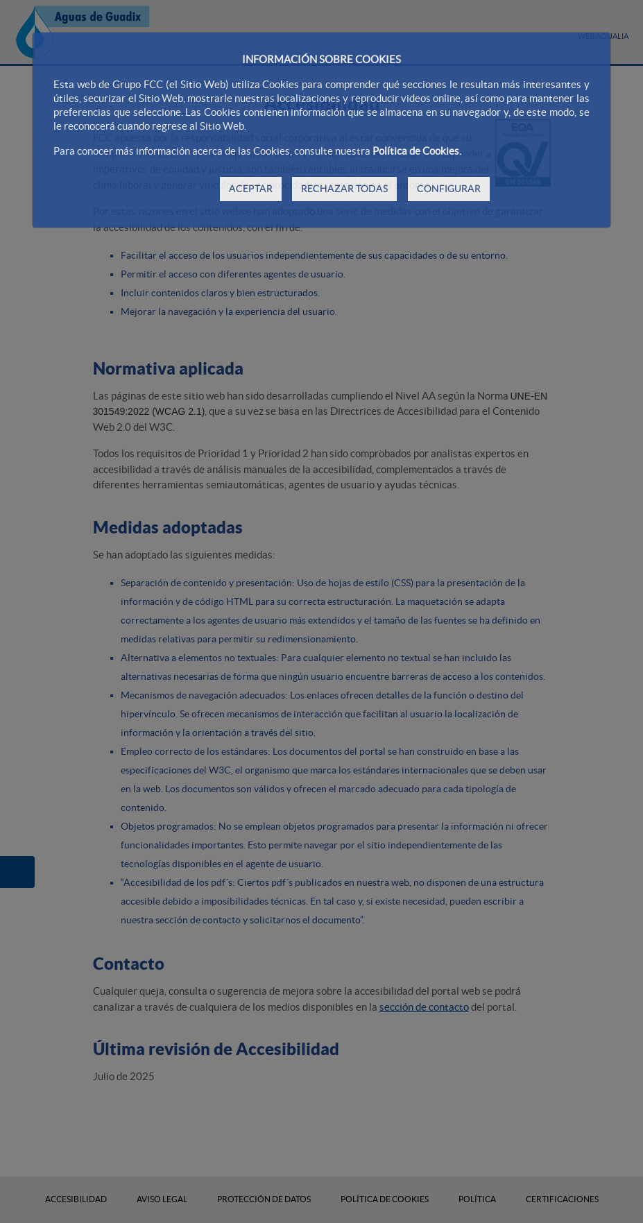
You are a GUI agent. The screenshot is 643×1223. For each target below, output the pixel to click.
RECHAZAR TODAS (344, 188)
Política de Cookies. (416, 151)
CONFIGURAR (449, 188)
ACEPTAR (251, 188)
